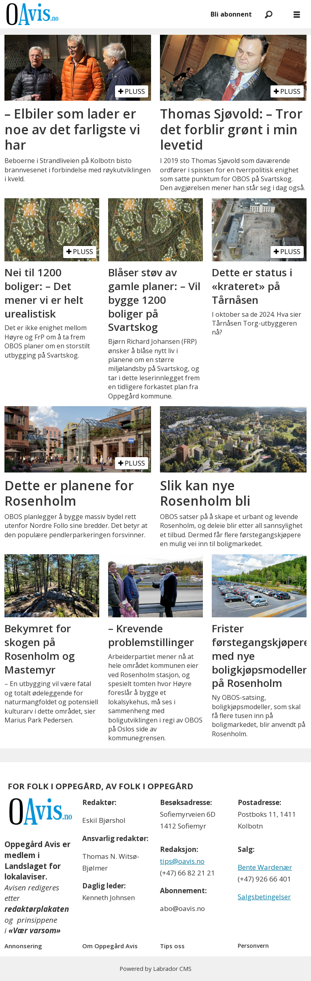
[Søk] (268, 14)
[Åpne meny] (296, 14)
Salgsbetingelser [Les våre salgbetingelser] (264, 896)
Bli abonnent (231, 14)
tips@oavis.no (182, 861)
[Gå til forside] (32, 14)
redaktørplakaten (36, 909)
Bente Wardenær (265, 867)
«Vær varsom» (35, 930)
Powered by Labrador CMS (155, 969)
